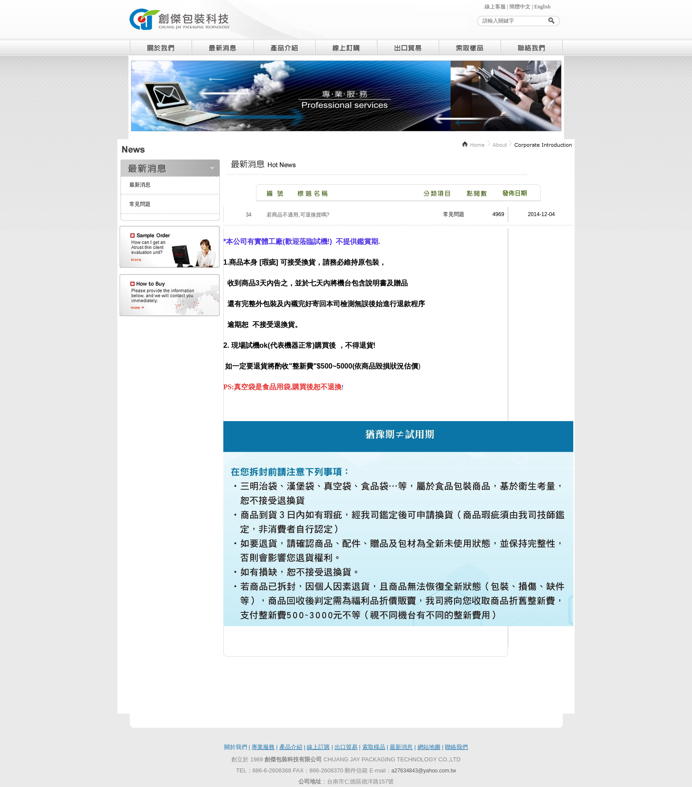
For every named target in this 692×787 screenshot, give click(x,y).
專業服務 (263, 747)
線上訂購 (318, 747)
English (542, 7)
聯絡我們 (456, 747)
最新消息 (139, 185)
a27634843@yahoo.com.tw (423, 771)
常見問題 (139, 204)
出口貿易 (346, 747)
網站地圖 (428, 747)
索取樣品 (373, 747)
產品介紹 (290, 747)
